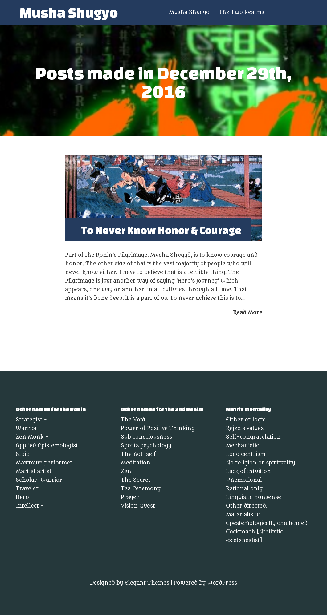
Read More (247, 312)
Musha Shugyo (68, 12)
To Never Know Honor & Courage (161, 230)
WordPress (222, 583)
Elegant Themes (147, 583)
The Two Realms (241, 12)
